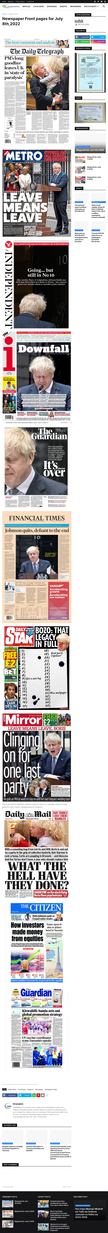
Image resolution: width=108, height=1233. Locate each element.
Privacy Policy (20, 1)
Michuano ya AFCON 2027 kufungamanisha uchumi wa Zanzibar (81, 237)
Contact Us (30, 1)
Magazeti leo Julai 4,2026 (94, 178)
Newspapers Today (51, 1089)
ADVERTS (63, 6)
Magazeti (30, 1089)
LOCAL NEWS (38, 6)
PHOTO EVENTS (90, 6)
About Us (11, 1)
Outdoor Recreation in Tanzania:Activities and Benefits (35, 1148)
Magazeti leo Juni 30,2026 (21, 1202)
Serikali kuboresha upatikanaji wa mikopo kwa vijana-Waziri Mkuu (59, 1203)
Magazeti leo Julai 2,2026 (94, 168)
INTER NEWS (52, 6)
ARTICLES (26, 6)
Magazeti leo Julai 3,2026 (94, 158)
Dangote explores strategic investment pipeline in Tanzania (12, 1148)
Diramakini (18, 1104)
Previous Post (8, 1187)
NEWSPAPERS (75, 6)
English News (13, 14)
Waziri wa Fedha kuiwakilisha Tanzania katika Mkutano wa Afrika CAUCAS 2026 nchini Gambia (59, 1215)
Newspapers (39, 1089)
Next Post (66, 1187)
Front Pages (22, 1089)
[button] (98, 6)
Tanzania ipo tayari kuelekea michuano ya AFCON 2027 (80, 208)
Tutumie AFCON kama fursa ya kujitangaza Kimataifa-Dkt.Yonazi (98, 237)
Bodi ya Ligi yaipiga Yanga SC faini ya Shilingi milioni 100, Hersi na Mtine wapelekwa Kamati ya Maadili (98, 211)
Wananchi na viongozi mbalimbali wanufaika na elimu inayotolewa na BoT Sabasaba (60, 1227)
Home (4, 1)
